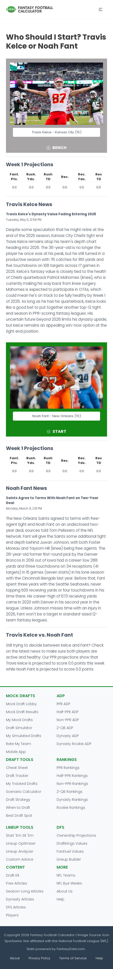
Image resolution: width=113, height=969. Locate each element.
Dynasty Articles (20, 899)
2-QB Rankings (69, 791)
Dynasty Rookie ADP (74, 743)
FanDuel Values (70, 851)
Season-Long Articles (24, 891)
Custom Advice (19, 859)
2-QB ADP (65, 727)
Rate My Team (18, 743)
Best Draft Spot (19, 815)
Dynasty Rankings (72, 799)
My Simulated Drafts (23, 735)
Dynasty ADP (68, 735)
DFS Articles (16, 907)
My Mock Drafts (19, 719)
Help (60, 899)
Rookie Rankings (71, 807)
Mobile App (16, 751)
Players (12, 915)
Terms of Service (73, 958)
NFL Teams (66, 875)
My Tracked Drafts (22, 783)
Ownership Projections (76, 835)
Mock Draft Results (22, 711)
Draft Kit (12, 875)
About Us (65, 891)
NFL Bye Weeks (69, 883)
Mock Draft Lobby (21, 703)
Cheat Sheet (17, 767)
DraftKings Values (72, 843)
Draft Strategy (18, 799)
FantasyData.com (71, 949)
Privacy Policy (39, 958)
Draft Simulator (19, 727)
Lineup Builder (69, 859)
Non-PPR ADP (68, 719)
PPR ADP (63, 703)
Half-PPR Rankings (72, 775)
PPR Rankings (68, 767)
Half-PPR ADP (67, 711)
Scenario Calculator (23, 791)
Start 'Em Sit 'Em (20, 835)
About (15, 958)
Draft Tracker (17, 775)
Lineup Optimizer (21, 843)
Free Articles (16, 883)
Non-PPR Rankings (72, 783)
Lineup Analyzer (19, 851)
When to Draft (18, 807)
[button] (100, 9)
